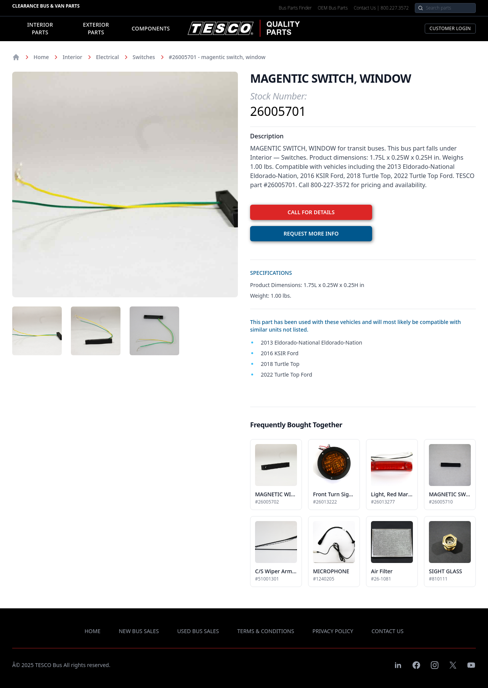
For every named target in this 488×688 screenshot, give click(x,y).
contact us (388, 631)
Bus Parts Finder (295, 8)
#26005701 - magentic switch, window (217, 57)
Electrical (107, 57)
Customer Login (450, 28)
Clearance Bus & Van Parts (46, 6)
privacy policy (332, 631)
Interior (72, 57)
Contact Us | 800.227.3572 (381, 8)
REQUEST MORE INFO (311, 233)
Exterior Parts (96, 28)
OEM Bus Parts (333, 8)
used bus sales (198, 631)
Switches (144, 57)
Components (151, 28)
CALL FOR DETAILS (310, 212)
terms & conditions (265, 631)
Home (41, 57)
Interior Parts (40, 28)
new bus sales (139, 631)
